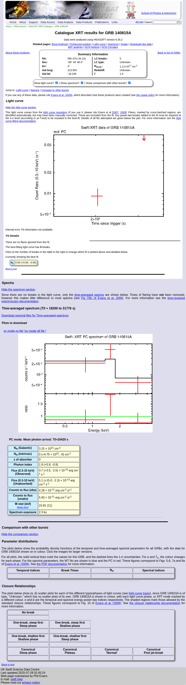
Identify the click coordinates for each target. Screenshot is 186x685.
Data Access (48, 22)
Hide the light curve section (20, 107)
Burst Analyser (60, 44)
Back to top (11, 269)
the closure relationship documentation (154, 603)
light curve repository (55, 112)
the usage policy (145, 95)
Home (13, 22)
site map (139, 22)
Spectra (35, 90)
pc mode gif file (35, 331)
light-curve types (139, 593)
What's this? (23, 507)
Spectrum (113, 44)
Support (33, 22)
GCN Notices (92, 47)
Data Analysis (65, 22)
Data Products (84, 22)
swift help (17, 679)
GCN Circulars (110, 47)
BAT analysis (75, 47)
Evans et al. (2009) (61, 95)
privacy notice (31, 682)
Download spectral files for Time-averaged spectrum (34, 315)
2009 (123, 112)
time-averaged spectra (89, 294)
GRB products (20, 26)
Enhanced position (80, 44)
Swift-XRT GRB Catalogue (40, 26)
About (22, 22)
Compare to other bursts (55, 90)
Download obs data (141, 44)
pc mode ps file (13, 331)
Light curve (99, 44)
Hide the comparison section (19, 534)
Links (115, 22)
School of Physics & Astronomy (158, 13)
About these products (17, 52)
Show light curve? (44, 83)
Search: (148, 22)
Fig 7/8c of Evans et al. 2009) (102, 298)
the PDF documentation (52, 564)
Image (124, 44)
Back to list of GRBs (169, 52)
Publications (102, 22)
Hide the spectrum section (18, 289)
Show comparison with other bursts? (107, 83)
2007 (115, 112)
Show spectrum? (70, 83)
